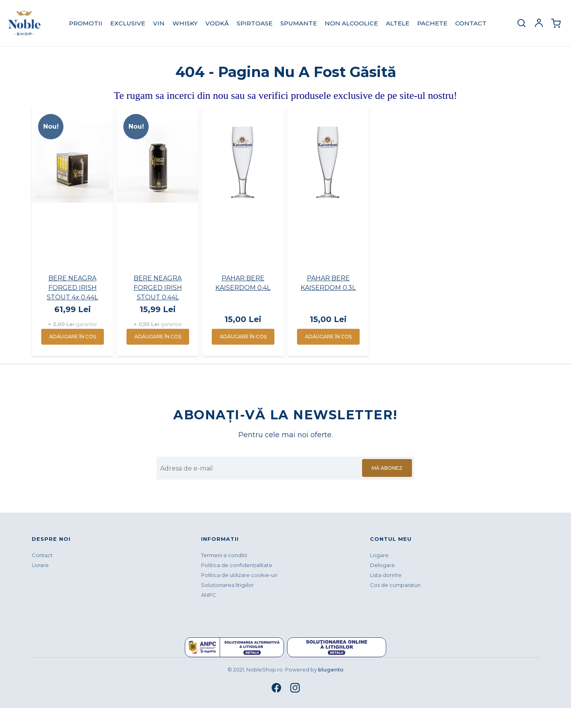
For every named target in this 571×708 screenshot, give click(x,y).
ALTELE (397, 23)
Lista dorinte (386, 575)
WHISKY (184, 23)
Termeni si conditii (224, 555)
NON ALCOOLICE (351, 23)
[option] (72, 232)
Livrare (40, 565)
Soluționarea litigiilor (227, 585)
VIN (159, 23)
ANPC (208, 595)
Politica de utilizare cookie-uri (239, 575)
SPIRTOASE (254, 23)
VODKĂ (217, 23)
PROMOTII (85, 23)
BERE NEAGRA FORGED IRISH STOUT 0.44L (158, 287)
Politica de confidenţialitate (236, 565)
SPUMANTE (298, 23)
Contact (471, 23)
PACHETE (432, 23)
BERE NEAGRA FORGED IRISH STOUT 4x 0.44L (72, 287)
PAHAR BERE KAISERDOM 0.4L (242, 282)
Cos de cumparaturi (395, 585)
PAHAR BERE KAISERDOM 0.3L (328, 282)
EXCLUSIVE (127, 23)
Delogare (382, 565)
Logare (379, 555)
